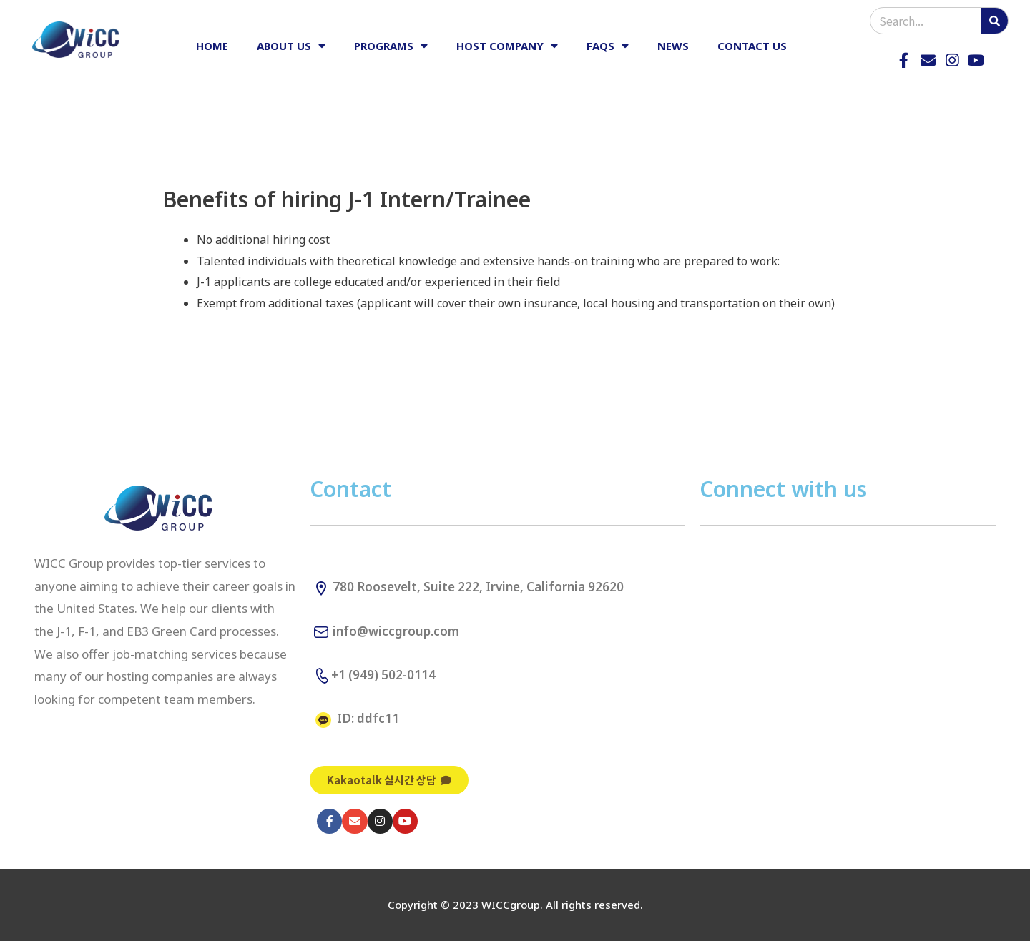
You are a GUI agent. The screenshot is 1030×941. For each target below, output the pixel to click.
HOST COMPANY (507, 46)
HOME (212, 46)
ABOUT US (291, 46)
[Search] (994, 21)
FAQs (608, 46)
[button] (389, 780)
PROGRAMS (391, 46)
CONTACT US (752, 46)
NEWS (673, 46)
